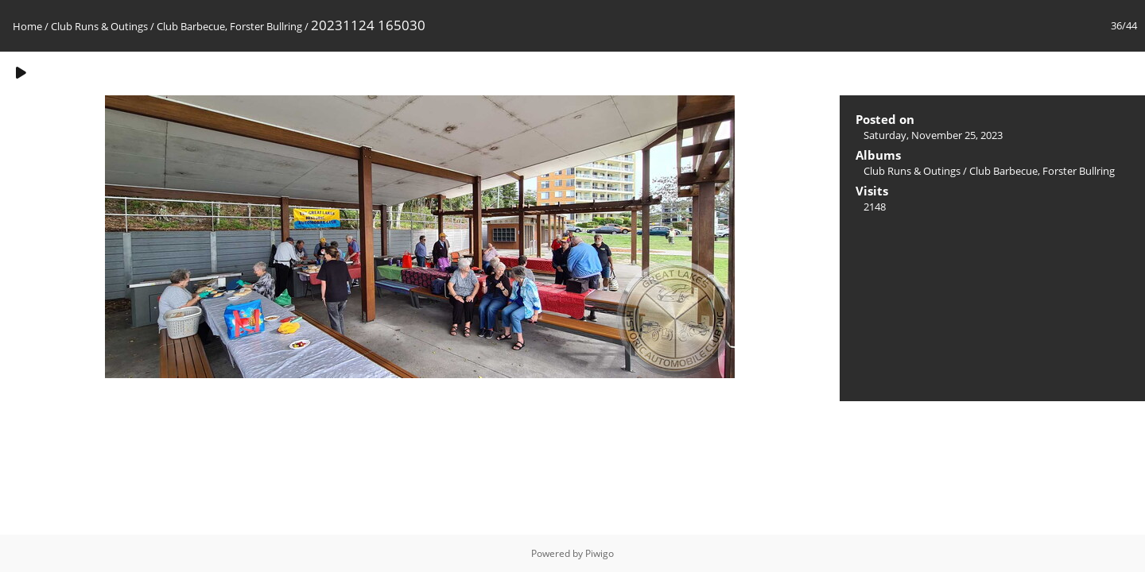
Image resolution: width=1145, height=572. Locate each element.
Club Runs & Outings (99, 26)
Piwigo (599, 553)
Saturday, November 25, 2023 (933, 135)
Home (27, 26)
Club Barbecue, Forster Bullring (229, 26)
